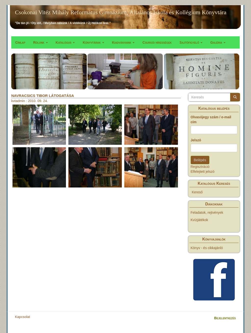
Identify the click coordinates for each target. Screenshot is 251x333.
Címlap (20, 42)
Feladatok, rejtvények (207, 212)
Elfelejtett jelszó (202, 171)
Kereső (197, 192)
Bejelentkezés (225, 318)
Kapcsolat (22, 317)
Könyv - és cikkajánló (207, 248)
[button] (39, 125)
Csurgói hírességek (157, 42)
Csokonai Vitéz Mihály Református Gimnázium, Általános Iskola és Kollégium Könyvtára (120, 12)
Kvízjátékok (199, 220)
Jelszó (196, 140)
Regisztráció (200, 167)
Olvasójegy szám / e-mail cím (211, 119)
